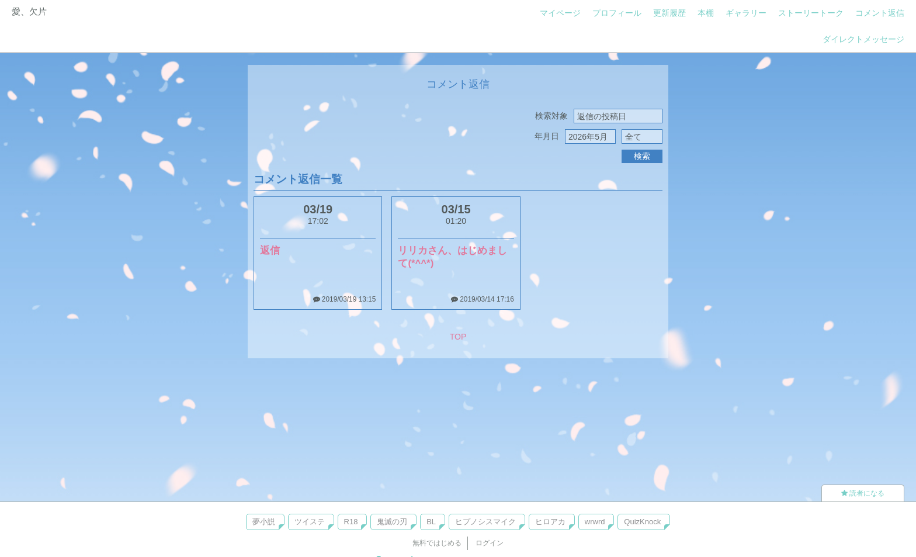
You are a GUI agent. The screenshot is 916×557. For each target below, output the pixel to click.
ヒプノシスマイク (485, 521)
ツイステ (309, 521)
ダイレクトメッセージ (863, 39)
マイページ (560, 13)
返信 (270, 250)
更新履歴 (669, 13)
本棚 (706, 13)
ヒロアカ (550, 521)
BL (431, 521)
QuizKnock (642, 521)
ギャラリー (746, 13)
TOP (458, 336)
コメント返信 (879, 13)
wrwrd (595, 521)
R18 (351, 521)
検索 (642, 156)
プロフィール (616, 13)
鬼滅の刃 (392, 521)
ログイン (490, 543)
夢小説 (263, 521)
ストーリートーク (811, 13)
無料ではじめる (437, 543)
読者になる (862, 493)
